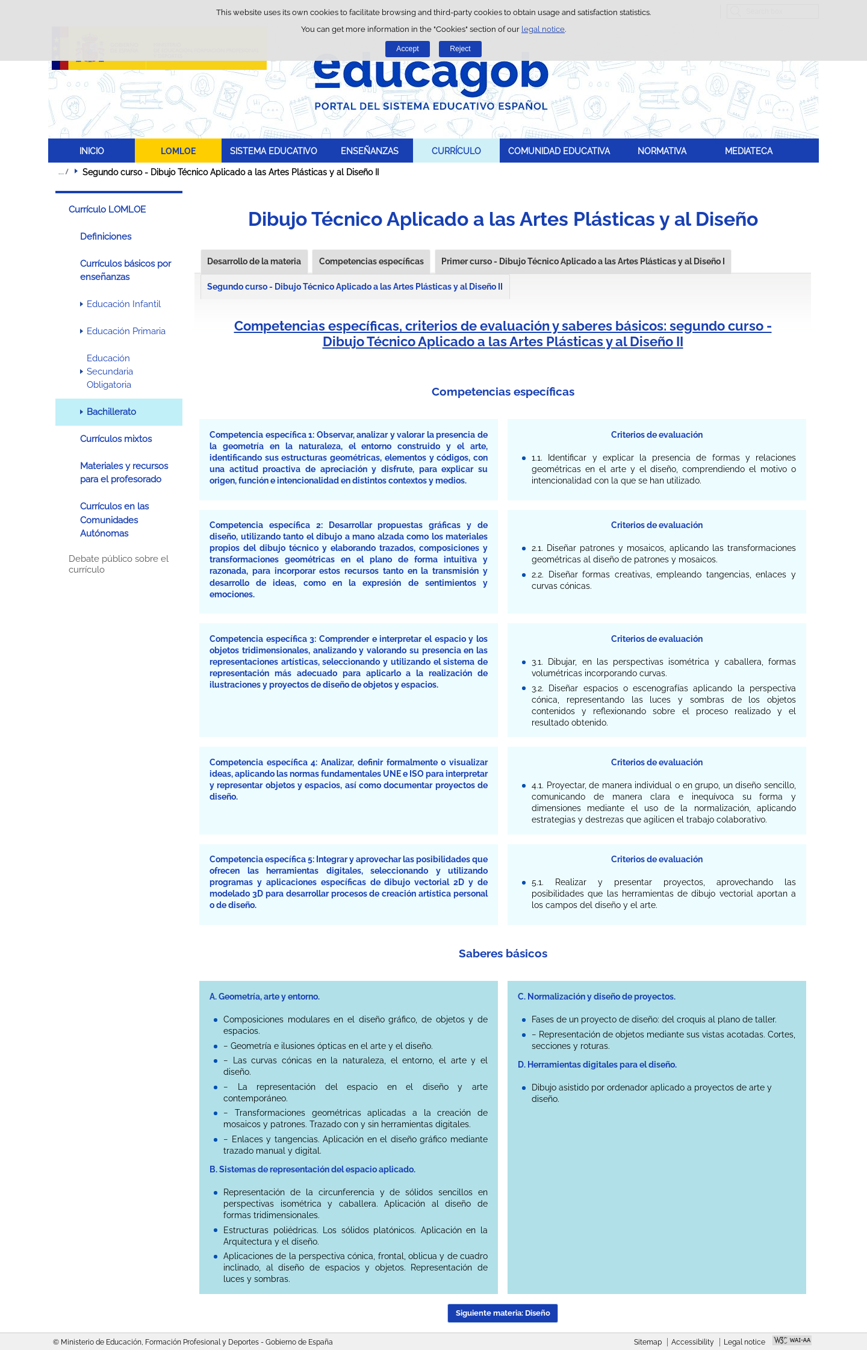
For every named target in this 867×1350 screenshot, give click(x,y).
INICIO (91, 151)
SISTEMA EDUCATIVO (273, 151)
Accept (407, 49)
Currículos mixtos (116, 439)
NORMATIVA (662, 151)
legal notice (543, 29)
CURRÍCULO (456, 151)
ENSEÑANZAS (370, 151)
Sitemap (648, 1342)
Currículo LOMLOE (107, 209)
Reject (460, 49)
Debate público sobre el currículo (119, 564)
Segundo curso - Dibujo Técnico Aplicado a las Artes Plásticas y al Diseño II (355, 286)
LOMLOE (178, 151)
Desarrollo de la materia (254, 261)
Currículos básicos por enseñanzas (125, 270)
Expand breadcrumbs (63, 171)
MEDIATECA (748, 151)
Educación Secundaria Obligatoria (110, 372)
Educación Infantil (124, 304)
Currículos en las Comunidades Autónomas (114, 520)
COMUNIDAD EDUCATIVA (559, 151)
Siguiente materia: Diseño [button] (503, 1312)
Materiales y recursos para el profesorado (124, 473)
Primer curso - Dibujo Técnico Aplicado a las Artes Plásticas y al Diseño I (583, 261)
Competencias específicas (371, 261)
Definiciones (105, 236)
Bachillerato (111, 411)
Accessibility (692, 1342)
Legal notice (744, 1342)
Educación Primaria (126, 331)
